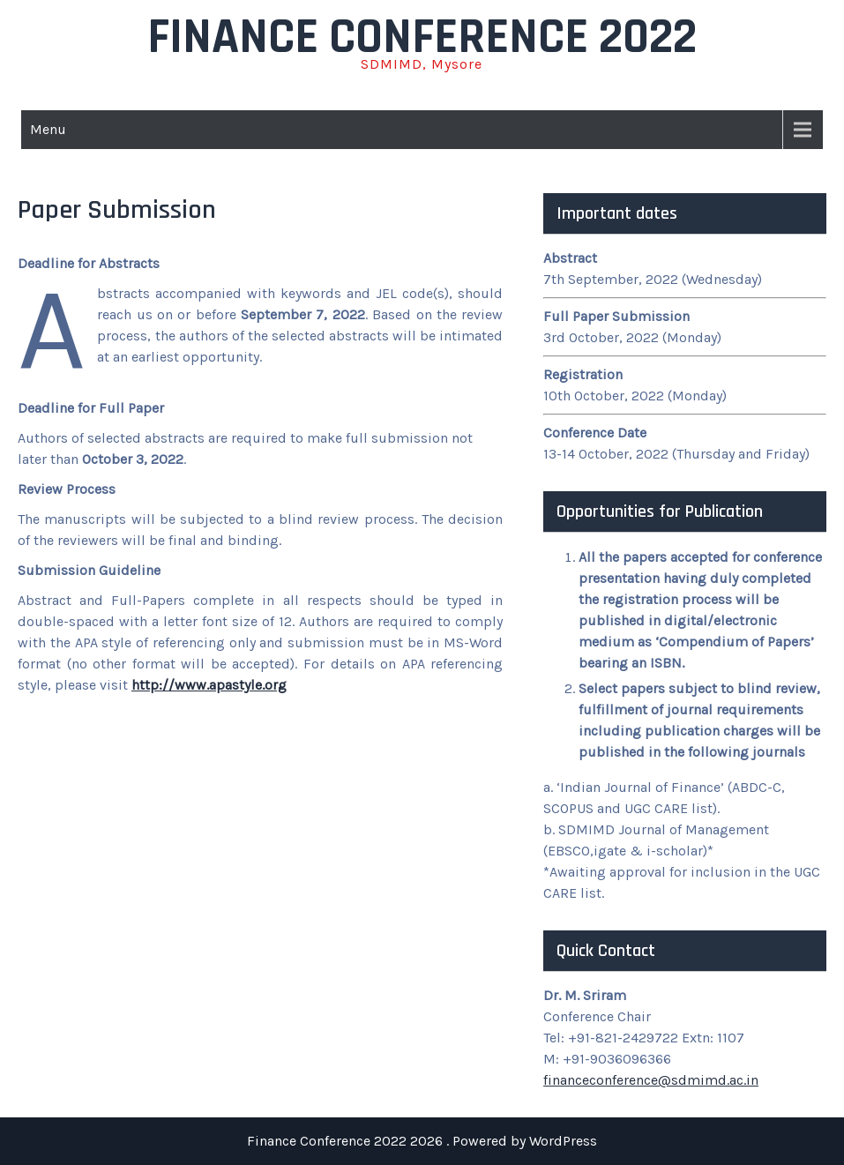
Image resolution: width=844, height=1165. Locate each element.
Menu (48, 129)
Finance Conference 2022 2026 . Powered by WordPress (422, 1140)
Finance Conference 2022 (422, 38)
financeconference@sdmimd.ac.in (650, 1080)
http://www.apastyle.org (209, 684)
